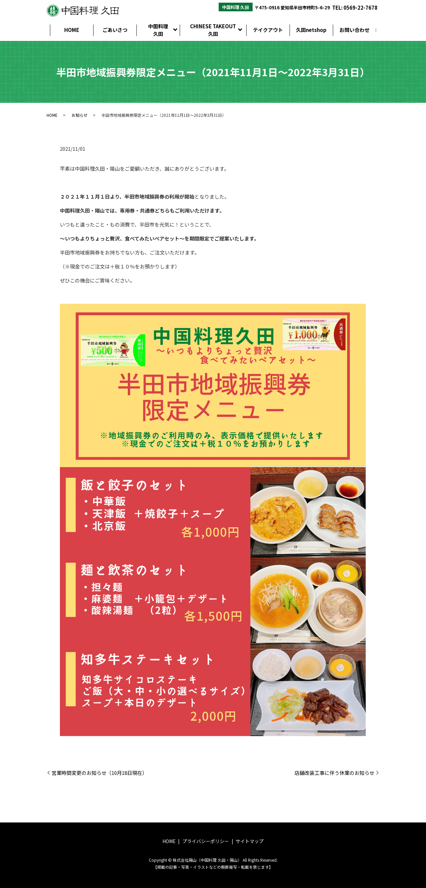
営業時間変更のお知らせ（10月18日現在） (99, 772)
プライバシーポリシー (205, 841)
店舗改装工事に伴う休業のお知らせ (334, 772)
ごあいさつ (115, 29)
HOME (71, 29)
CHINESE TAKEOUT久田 (213, 30)
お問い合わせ (354, 29)
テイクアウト (268, 29)
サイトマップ (250, 841)
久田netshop (311, 29)
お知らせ (80, 115)
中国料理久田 (158, 30)
